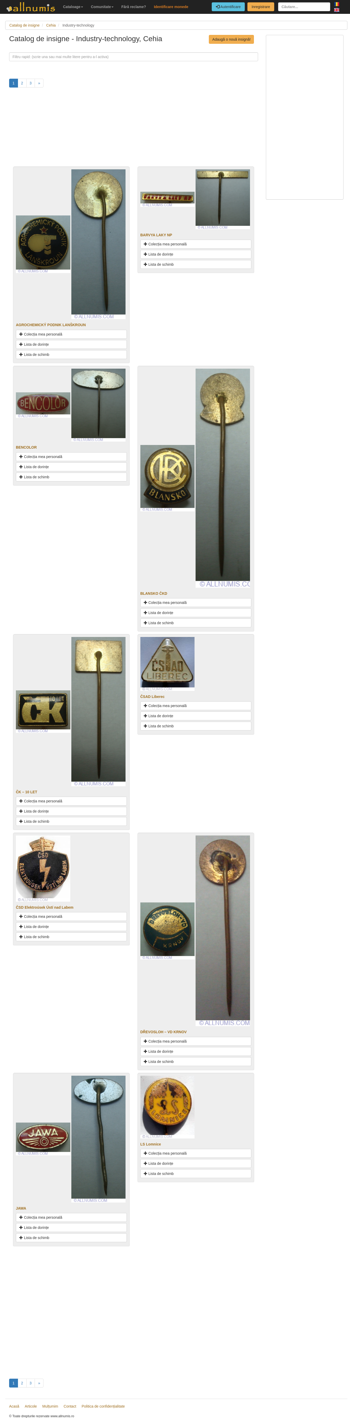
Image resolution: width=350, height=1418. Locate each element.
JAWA (21, 1208)
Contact (70, 1406)
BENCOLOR (26, 447)
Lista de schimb (34, 354)
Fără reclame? (133, 7)
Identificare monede (171, 7)
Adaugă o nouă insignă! (231, 39)
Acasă (14, 1406)
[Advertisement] (133, 130)
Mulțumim (50, 1406)
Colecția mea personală (40, 334)
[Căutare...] (304, 6)
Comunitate (102, 7)
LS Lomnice (150, 1144)
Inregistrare (261, 7)
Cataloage (73, 7)
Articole (31, 1406)
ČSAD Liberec (152, 697)
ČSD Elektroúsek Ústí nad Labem (44, 907)
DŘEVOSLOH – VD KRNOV (163, 1032)
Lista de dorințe (34, 344)
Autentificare (228, 7)
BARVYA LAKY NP (156, 235)
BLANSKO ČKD (153, 593)
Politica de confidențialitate (103, 1406)
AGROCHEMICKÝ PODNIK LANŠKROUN (51, 325)
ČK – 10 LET (26, 792)
